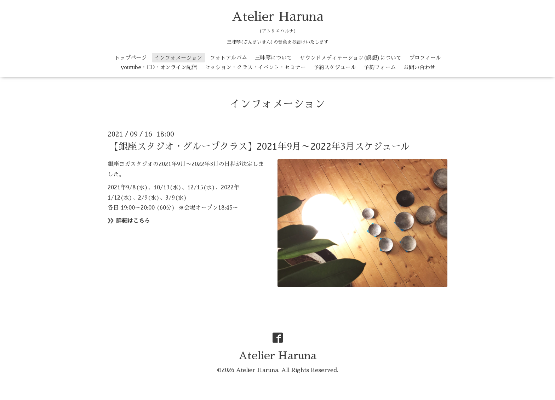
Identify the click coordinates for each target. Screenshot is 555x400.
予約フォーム (380, 67)
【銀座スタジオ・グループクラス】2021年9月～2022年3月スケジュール (259, 146)
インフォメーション (178, 57)
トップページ (131, 57)
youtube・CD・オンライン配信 (159, 67)
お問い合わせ (419, 67)
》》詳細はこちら (129, 221)
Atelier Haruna (278, 16)
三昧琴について (273, 57)
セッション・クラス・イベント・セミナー (255, 67)
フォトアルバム (228, 57)
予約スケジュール (335, 67)
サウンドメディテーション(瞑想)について (350, 57)
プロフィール (425, 57)
